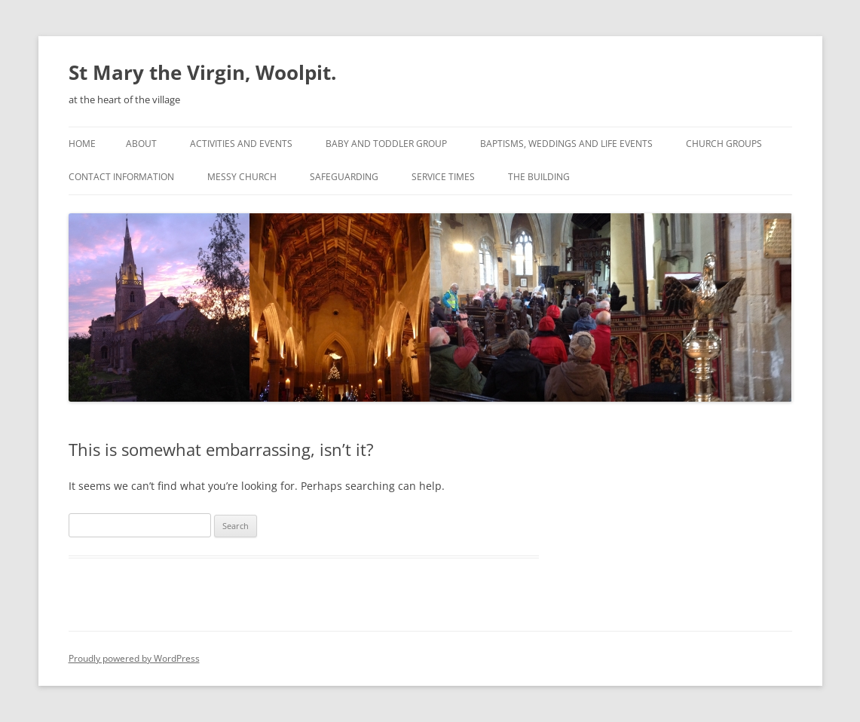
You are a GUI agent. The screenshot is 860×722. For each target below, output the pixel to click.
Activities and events (241, 143)
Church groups (724, 143)
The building (539, 176)
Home (82, 143)
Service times (443, 176)
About (141, 143)
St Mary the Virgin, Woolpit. (202, 72)
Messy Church (242, 176)
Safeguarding (344, 176)
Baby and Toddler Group (386, 143)
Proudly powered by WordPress (134, 658)
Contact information (121, 176)
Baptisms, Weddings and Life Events (566, 143)
